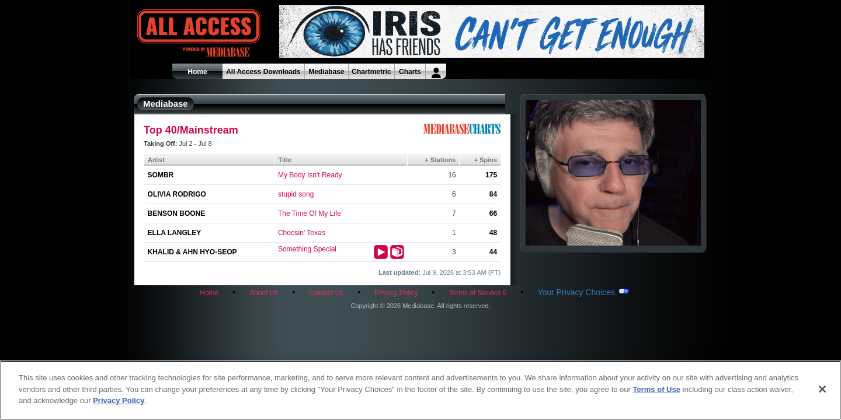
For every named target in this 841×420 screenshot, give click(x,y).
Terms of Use (656, 389)
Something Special (307, 249)
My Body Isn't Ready (310, 175)
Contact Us (326, 293)
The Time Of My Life (309, 213)
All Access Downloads (263, 72)
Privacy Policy (396, 293)
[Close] (822, 389)
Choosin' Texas (301, 233)
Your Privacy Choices (576, 292)
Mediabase (326, 72)
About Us (263, 293)
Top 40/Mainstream (191, 130)
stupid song (296, 194)
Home (197, 72)
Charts (410, 72)
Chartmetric (371, 72)
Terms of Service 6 (477, 293)
